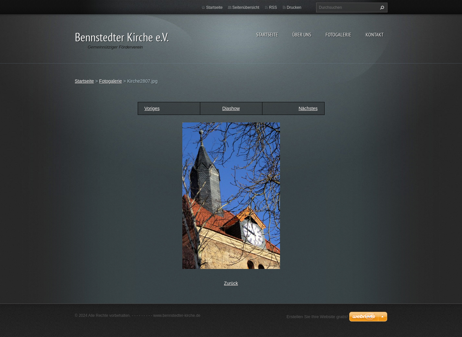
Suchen (381, 7)
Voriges (152, 108)
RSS (273, 7)
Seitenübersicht (245, 7)
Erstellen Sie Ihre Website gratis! (317, 316)
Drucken (294, 7)
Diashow (231, 108)
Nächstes (308, 108)
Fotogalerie (338, 34)
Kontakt (375, 34)
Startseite (267, 34)
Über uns (301, 34)
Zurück (231, 283)
